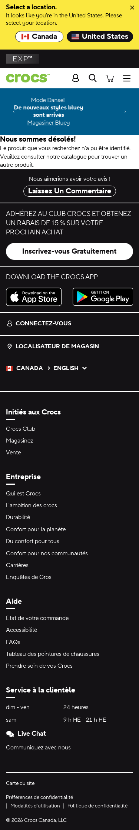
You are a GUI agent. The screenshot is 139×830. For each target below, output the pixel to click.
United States (100, 36)
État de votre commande (37, 618)
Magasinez (19, 440)
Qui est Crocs (23, 493)
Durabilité (18, 517)
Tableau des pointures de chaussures (52, 654)
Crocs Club (20, 429)
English (70, 368)
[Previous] (14, 111)
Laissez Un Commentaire (69, 191)
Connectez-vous (39, 323)
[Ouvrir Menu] (128, 78)
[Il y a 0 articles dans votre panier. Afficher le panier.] (109, 78)
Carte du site (20, 783)
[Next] (125, 111)
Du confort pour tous (32, 541)
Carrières (17, 565)
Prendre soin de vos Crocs (39, 666)
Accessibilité (21, 630)
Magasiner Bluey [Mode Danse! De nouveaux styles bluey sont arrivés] (70, 122)
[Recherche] (92, 78)
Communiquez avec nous (38, 747)
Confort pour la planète (36, 529)
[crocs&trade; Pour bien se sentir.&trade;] (25, 78)
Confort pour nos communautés (47, 553)
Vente (13, 452)
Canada (39, 36)
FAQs (13, 642)
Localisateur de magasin (53, 346)
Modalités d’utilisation (35, 806)
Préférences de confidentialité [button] (39, 797)
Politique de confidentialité (97, 806)
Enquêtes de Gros (29, 577)
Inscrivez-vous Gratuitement (69, 251)
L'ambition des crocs (31, 505)
